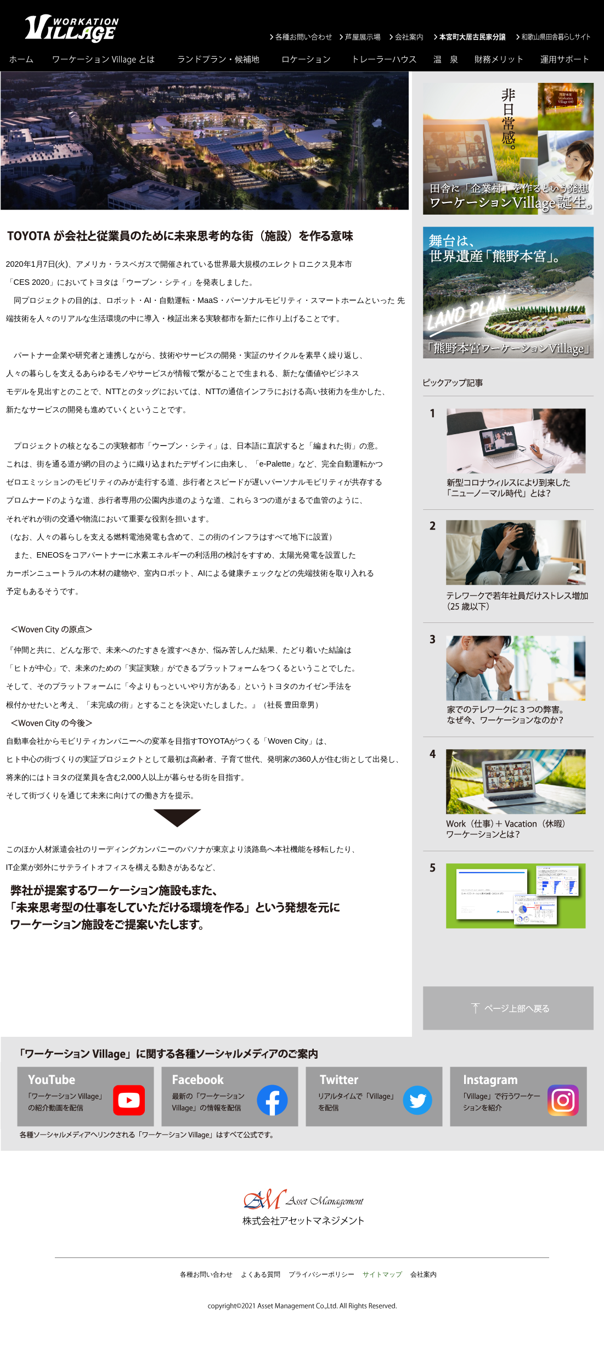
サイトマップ (382, 1274)
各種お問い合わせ (206, 1274)
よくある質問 (260, 1274)
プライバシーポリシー (321, 1274)
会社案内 (423, 1274)
